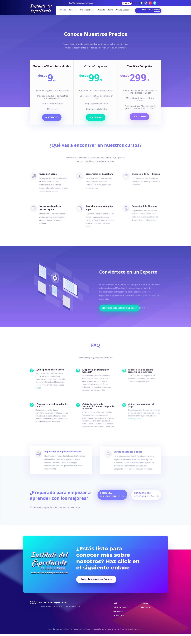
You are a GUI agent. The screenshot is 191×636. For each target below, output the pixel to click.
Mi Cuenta (145, 607)
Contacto (101, 10)
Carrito (110, 10)
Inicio (115, 603)
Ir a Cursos (53, 116)
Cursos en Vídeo (46, 174)
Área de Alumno (122, 10)
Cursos (71, 10)
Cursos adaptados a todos (126, 460)
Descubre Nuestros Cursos (96, 572)
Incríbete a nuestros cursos (151, 11)
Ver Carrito (125, 3)
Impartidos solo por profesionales (64, 460)
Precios (63, 10)
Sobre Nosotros (86, 10)
